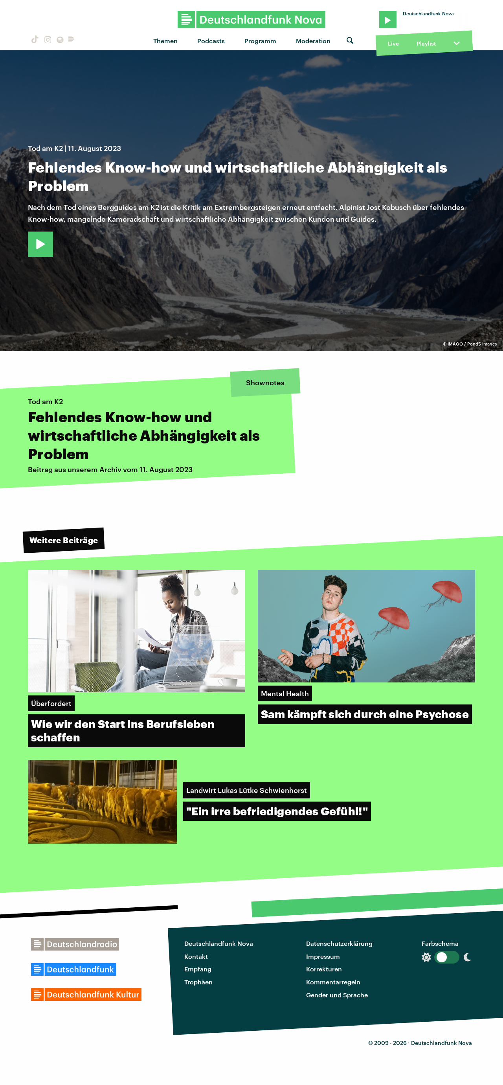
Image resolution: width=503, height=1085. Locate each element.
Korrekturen (324, 969)
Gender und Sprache (337, 995)
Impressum (323, 956)
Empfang (197, 969)
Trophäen (198, 982)
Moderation (313, 40)
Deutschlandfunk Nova (218, 943)
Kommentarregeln (333, 982)
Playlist (426, 43)
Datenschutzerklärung (339, 943)
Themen (165, 40)
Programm (260, 40)
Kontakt (196, 956)
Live (393, 43)
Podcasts (211, 40)
